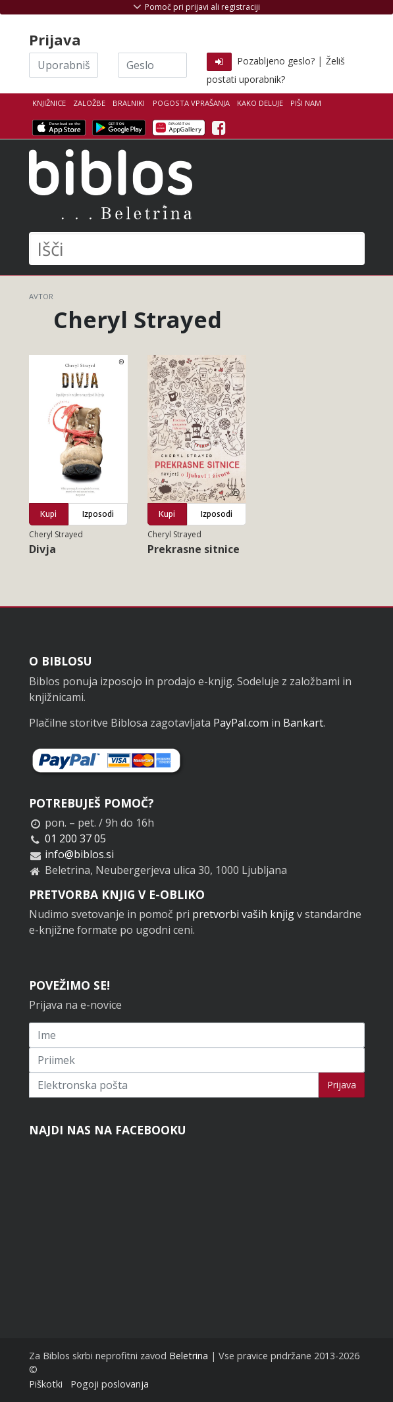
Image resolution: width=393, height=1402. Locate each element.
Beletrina (188, 1355)
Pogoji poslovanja (109, 1384)
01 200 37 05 (75, 838)
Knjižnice (49, 103)
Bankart (303, 722)
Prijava (341, 1084)
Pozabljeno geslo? (276, 61)
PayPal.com (241, 722)
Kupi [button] (48, 514)
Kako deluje (260, 103)
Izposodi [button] (98, 514)
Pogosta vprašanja (191, 103)
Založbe (89, 103)
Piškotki (46, 1384)
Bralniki (129, 103)
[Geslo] (152, 65)
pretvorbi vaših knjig (243, 914)
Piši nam (305, 103)
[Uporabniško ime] (63, 65)
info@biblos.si (79, 854)
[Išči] (197, 248)
